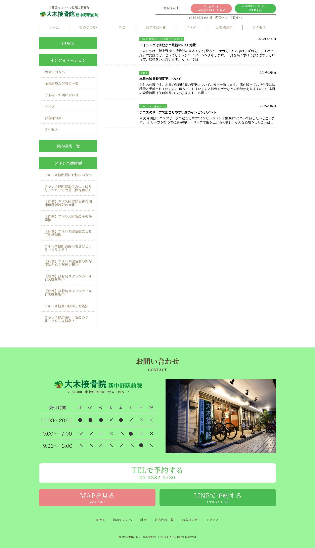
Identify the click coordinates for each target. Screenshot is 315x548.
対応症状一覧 (156, 27)
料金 (122, 27)
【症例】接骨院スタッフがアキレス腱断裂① (68, 277)
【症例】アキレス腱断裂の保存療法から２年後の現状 (68, 262)
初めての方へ (89, 27)
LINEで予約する (218, 497)
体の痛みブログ (157, 106)
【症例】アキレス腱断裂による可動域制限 (68, 232)
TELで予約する (157, 473)
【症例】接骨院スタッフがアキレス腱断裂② (68, 292)
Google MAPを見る (211, 8)
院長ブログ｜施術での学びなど (166, 39)
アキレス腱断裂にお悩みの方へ (68, 174)
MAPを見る (97, 497)
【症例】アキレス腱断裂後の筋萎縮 (68, 217)
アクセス (259, 27)
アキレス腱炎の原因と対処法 (66, 306)
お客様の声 (224, 27)
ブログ (191, 27)
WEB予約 (255, 8)
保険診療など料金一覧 (61, 83)
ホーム (54, 27)
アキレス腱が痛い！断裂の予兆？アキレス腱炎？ (66, 319)
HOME (68, 43)
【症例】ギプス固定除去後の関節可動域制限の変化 (68, 203)
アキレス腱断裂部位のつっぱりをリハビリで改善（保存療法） (68, 188)
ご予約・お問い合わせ (61, 95)
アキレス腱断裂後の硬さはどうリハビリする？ (68, 247)
